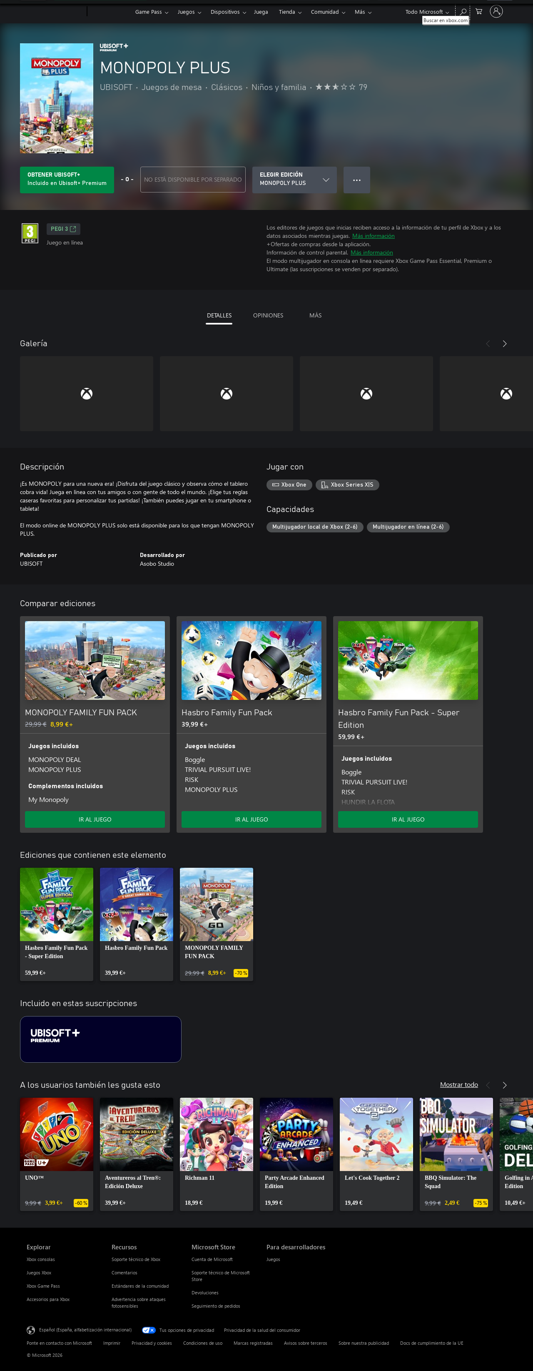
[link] (56, 924)
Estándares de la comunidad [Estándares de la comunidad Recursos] (140, 1286)
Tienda (287, 11)
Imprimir (111, 1343)
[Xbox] (110, 11)
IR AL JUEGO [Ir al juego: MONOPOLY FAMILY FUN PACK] (95, 819)
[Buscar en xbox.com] (462, 10)
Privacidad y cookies (152, 1343)
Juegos (186, 11)
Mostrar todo (459, 1084)
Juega (261, 11)
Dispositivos (225, 11)
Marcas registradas (253, 1343)
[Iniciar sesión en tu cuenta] (496, 11)
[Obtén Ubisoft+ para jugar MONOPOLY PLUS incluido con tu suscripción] (67, 180)
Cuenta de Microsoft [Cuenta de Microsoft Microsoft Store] (212, 1259)
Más (360, 11)
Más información (373, 236)
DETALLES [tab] (219, 315)
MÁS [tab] (315, 315)
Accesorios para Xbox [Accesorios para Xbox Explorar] (48, 1299)
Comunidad (325, 11)
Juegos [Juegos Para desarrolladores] (273, 1259)
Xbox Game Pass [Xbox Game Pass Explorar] (43, 1286)
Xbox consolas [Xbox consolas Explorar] (41, 1259)
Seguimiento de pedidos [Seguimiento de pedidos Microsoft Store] (216, 1306)
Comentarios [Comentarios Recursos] (124, 1272)
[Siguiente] (504, 344)
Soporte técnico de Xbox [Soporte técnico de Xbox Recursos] (136, 1259)
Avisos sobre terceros (305, 1343)
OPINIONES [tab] (268, 315)
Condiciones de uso (202, 1343)
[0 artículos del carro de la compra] (479, 10)
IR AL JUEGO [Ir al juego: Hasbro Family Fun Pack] (251, 819)
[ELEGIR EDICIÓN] (294, 180)
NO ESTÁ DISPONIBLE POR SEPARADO (193, 179)
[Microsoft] (55, 11)
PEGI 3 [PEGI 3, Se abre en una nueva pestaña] (63, 229)
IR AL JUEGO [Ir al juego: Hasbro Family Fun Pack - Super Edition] (408, 819)
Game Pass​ (148, 11)
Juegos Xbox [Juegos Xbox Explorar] (39, 1272)
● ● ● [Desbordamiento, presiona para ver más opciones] (357, 179)
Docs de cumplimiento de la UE (431, 1343)
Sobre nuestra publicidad (364, 1343)
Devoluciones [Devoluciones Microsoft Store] (205, 1292)
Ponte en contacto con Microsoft (59, 1343)
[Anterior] (488, 344)
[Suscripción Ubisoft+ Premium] (101, 1039)
